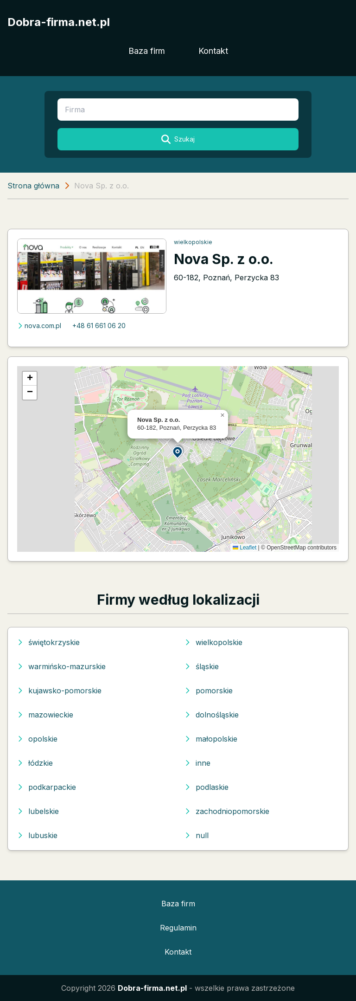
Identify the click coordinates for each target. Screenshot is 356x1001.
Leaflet (244, 547)
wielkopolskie (193, 242)
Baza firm (146, 51)
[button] (178, 452)
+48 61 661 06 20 (99, 325)
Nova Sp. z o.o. (223, 259)
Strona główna (33, 185)
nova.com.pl (39, 325)
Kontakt (213, 51)
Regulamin (178, 927)
